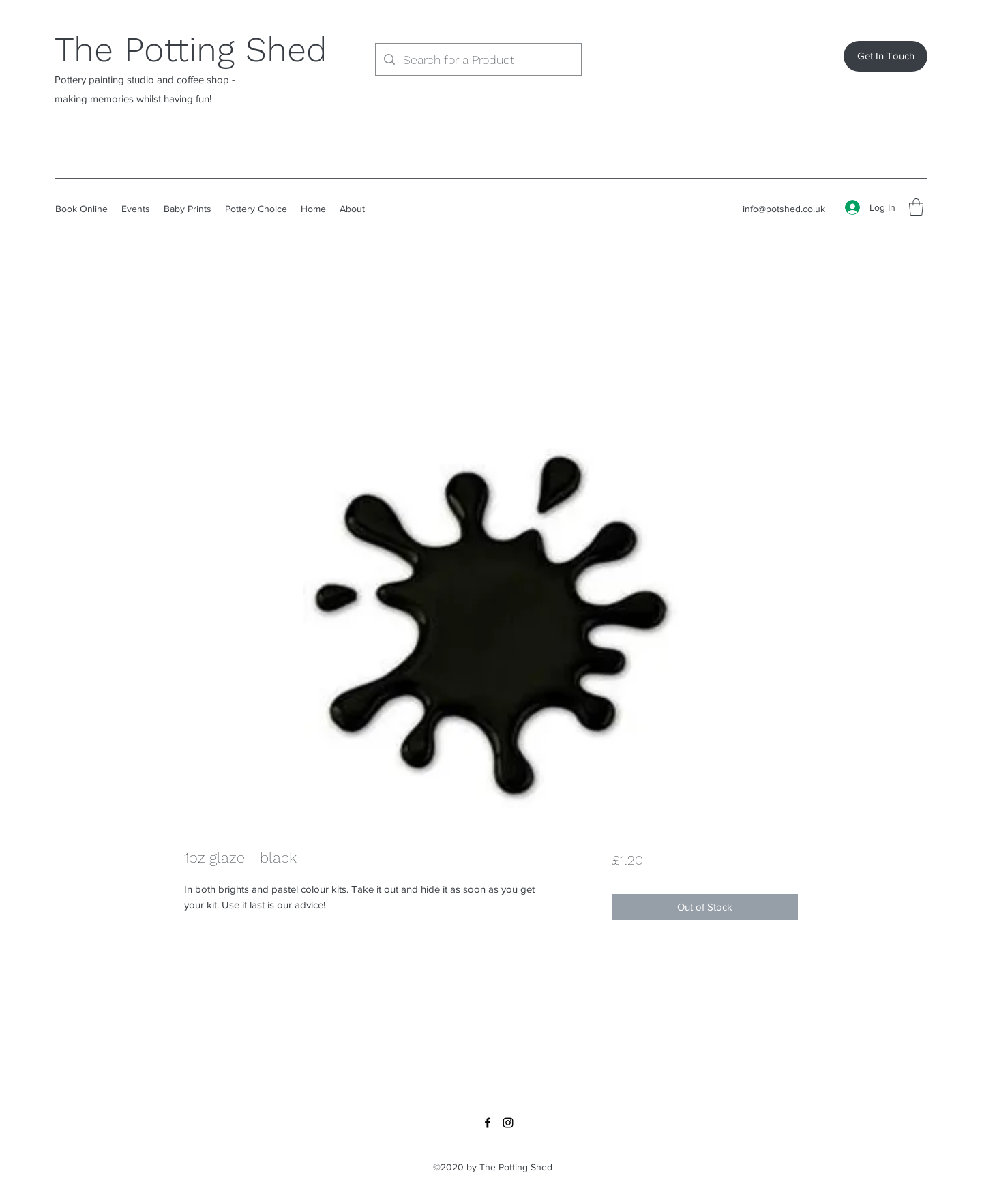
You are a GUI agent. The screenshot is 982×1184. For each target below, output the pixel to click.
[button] (916, 207)
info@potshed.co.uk (784, 208)
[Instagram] (508, 1122)
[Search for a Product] (477, 60)
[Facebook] (487, 1122)
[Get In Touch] (885, 56)
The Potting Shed (191, 49)
